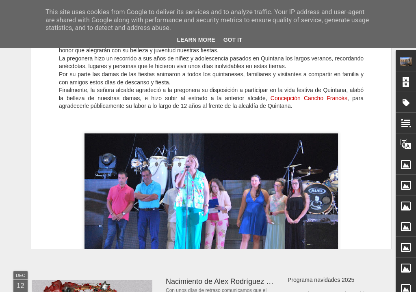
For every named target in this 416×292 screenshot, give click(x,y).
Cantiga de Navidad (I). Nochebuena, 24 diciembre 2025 (257, 196)
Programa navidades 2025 (321, 280)
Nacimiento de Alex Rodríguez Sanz (224, 281)
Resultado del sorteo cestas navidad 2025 (341, 216)
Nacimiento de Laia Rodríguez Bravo (334, 201)
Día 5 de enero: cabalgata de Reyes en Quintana (138, 188)
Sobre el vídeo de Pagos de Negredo (334, 230)
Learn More (196, 39)
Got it (233, 39)
